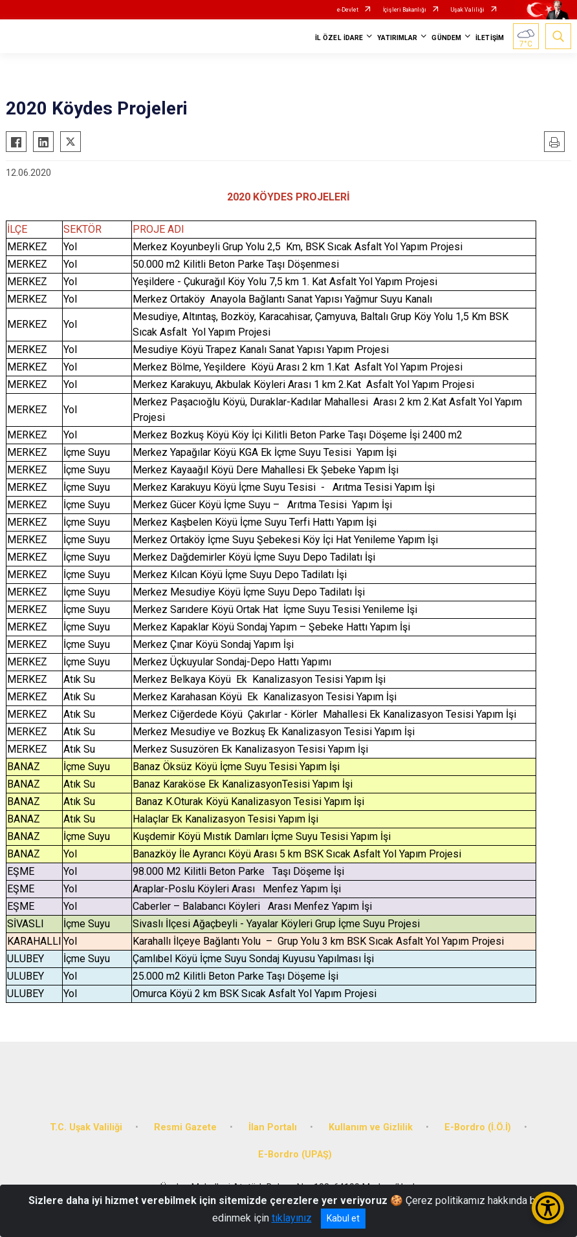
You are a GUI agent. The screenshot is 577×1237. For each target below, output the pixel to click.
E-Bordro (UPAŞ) (295, 1154)
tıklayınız (292, 1218)
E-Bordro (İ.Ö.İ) (477, 1127)
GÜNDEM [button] (446, 38)
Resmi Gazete (185, 1127)
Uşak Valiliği (467, 9)
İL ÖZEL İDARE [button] (339, 38)
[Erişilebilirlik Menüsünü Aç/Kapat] (548, 1208)
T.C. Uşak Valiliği (86, 1127)
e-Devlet (347, 9)
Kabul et (343, 1218)
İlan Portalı (272, 1127)
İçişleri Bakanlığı (404, 9)
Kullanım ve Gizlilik (371, 1127)
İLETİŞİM (489, 38)
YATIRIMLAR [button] (397, 38)
